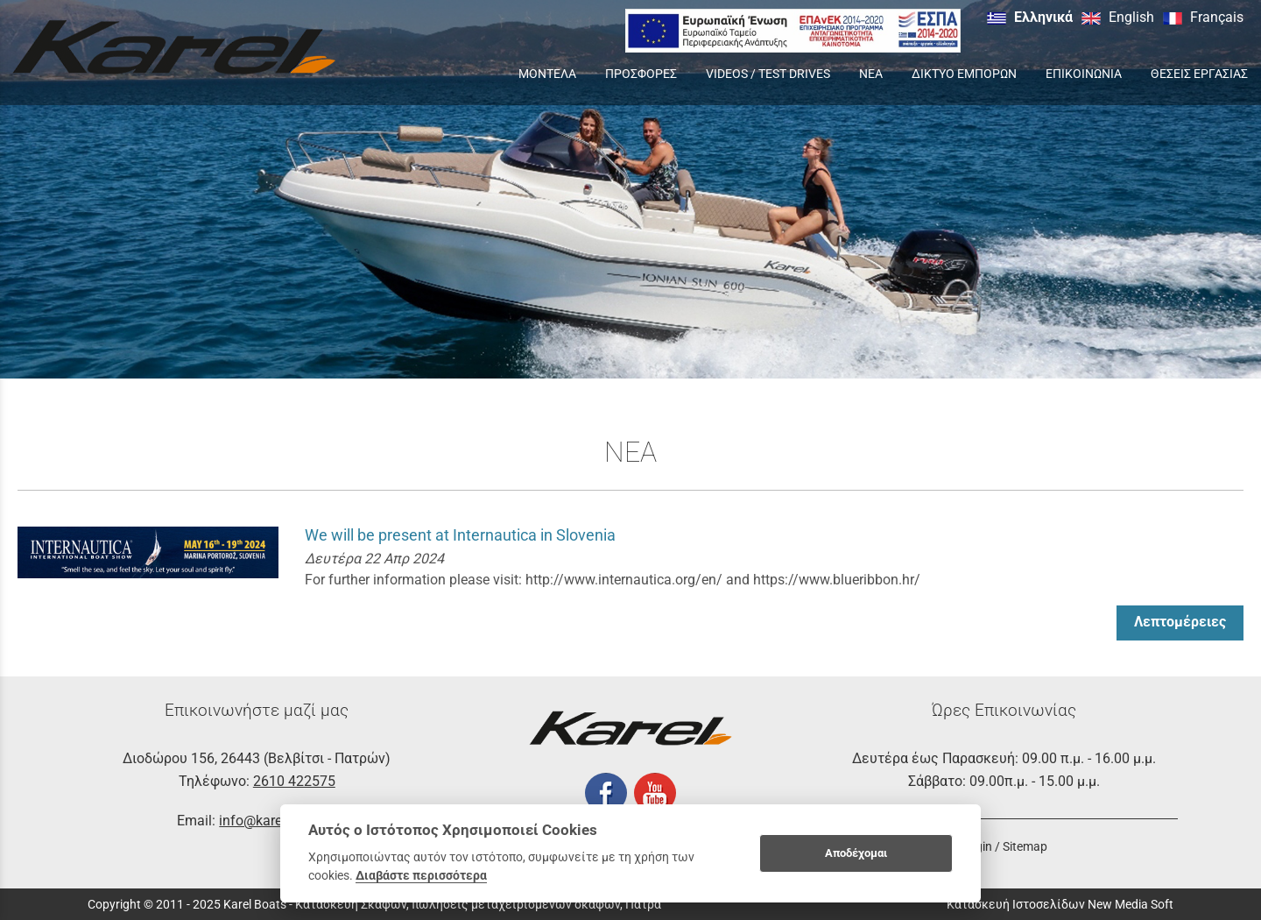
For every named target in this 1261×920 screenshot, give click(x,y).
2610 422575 (294, 781)
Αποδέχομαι (856, 853)
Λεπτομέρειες (1180, 621)
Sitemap (1025, 846)
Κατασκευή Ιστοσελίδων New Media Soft (1060, 904)
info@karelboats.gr (277, 820)
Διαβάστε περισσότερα (421, 875)
